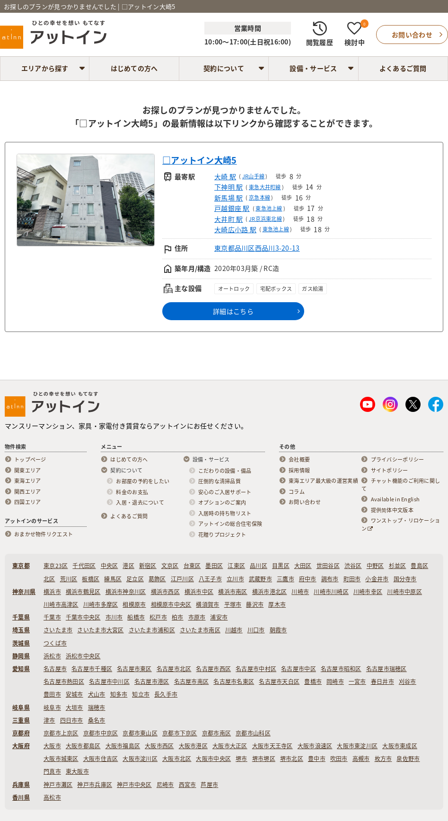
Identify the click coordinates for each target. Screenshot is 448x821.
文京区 (170, 565)
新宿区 (148, 565)
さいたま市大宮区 (100, 630)
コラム (297, 492)
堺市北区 (291, 758)
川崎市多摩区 (100, 604)
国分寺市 (405, 579)
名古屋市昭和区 (341, 668)
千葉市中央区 (83, 617)
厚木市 (277, 604)
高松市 (52, 797)
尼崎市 (165, 784)
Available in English (395, 499)
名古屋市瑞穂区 (386, 668)
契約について (223, 68)
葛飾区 (157, 579)
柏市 (178, 617)
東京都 (21, 565)
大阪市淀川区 (140, 758)
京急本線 (259, 197)
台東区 (192, 565)
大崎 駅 (225, 176)
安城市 (74, 694)
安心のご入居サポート (225, 492)
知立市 (140, 694)
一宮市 (357, 681)
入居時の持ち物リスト (225, 513)
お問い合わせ (305, 502)
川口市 (256, 630)
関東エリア (27, 470)
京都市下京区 (179, 733)
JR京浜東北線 (265, 219)
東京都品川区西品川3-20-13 (256, 248)
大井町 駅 (228, 219)
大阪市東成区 (399, 746)
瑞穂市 (96, 707)
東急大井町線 (265, 187)
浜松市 (52, 656)
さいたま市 (58, 630)
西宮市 (187, 784)
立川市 (235, 579)
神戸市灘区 (58, 784)
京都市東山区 (140, 733)
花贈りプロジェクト (222, 535)
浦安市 (219, 617)
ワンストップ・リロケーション (400, 525)
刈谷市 (407, 681)
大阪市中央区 (213, 758)
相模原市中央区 (171, 604)
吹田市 (339, 758)
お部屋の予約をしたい (142, 481)
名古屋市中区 (298, 668)
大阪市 (52, 746)
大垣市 (74, 707)
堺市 (241, 758)
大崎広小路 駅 (235, 229)
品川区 (258, 565)
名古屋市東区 (134, 668)
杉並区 (397, 565)
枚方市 (383, 758)
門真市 (52, 771)
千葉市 (52, 617)
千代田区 (84, 565)
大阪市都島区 (83, 746)
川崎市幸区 (367, 591)
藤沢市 (255, 604)
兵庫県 (21, 784)
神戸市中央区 (134, 784)
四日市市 (71, 720)
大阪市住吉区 (100, 758)
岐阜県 (21, 707)
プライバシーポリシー (397, 459)
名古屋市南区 (191, 681)
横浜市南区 (232, 591)
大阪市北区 (176, 758)
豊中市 (316, 758)
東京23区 (56, 565)
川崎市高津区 (61, 604)
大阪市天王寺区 (272, 746)
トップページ (30, 459)
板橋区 (90, 579)
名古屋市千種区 (91, 668)
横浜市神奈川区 (125, 591)
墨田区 (214, 565)
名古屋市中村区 (256, 668)
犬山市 (96, 694)
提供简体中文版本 (392, 510)
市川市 (114, 617)
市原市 (197, 617)
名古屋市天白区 (279, 681)
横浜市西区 (165, 591)
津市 (49, 720)
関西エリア (27, 492)
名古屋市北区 (174, 668)
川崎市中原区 (404, 591)
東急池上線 (268, 208)
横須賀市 (207, 604)
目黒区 (281, 565)
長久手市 (165, 694)
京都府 (21, 733)
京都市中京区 (100, 733)
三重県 (21, 720)
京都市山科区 (253, 733)
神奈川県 (23, 591)
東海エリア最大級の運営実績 (323, 481)
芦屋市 (209, 784)
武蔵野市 (260, 579)
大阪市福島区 (123, 746)
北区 (49, 579)
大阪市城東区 (61, 758)
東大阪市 (77, 771)
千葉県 (21, 617)
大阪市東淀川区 (357, 746)
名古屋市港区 (151, 681)
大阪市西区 (159, 746)
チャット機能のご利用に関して (400, 485)
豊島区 (419, 565)
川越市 (234, 630)
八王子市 (210, 579)
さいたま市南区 (200, 630)
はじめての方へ (134, 68)
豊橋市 (313, 681)
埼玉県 (21, 630)
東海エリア (27, 481)
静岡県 (21, 656)
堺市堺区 (263, 758)
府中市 (307, 579)
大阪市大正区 (229, 746)
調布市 (330, 579)
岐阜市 (52, 707)
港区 (128, 565)
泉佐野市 (408, 758)
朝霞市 (278, 630)
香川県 (21, 797)
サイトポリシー (389, 470)
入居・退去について (140, 503)
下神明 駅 (228, 187)
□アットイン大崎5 (199, 160)
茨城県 (21, 643)
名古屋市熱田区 (64, 681)
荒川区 (69, 579)
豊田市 (52, 694)
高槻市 (361, 758)
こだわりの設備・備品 (225, 471)
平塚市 (233, 604)
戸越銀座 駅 (232, 208)
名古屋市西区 (213, 668)
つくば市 (55, 643)
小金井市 (376, 579)
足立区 (135, 579)
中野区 (375, 565)
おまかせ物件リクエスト (43, 534)
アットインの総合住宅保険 (230, 524)
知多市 (119, 694)
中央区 (109, 565)
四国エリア (27, 502)
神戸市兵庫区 (94, 784)
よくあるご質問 (403, 68)
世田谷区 (328, 565)
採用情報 (299, 470)
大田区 (303, 565)
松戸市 (158, 617)
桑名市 (96, 720)
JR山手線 (253, 176)
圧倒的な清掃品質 (219, 481)
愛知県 (21, 668)
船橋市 (136, 617)
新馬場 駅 (228, 197)
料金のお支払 (132, 492)
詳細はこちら (233, 311)
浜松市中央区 (83, 656)
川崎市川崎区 (331, 591)
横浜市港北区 (269, 591)
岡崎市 (335, 681)
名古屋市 (55, 668)
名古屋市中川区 (109, 681)
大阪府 (21, 746)
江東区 (236, 565)
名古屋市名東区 (233, 681)
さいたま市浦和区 (152, 630)
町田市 (352, 579)
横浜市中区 (198, 591)
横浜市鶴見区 (83, 591)
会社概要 (299, 459)
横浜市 (52, 591)
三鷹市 (285, 579)
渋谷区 (353, 565)
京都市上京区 (61, 733)
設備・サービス (313, 68)
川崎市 (300, 591)
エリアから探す (45, 68)
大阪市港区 (193, 746)
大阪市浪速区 (315, 746)
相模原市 (134, 604)
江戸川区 (182, 579)
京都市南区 (216, 733)
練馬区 (113, 579)
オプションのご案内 (222, 503)
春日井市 (382, 681)
